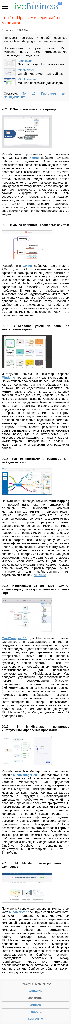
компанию (35, 1018)
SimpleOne (25, 61)
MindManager (27, 79)
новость (35, 1012)
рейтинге (39, 575)
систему (35, 1005)
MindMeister (26, 70)
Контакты (35, 991)
